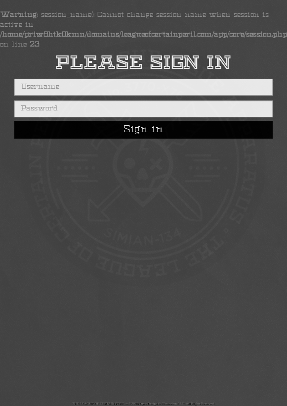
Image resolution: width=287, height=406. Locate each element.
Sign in (143, 130)
